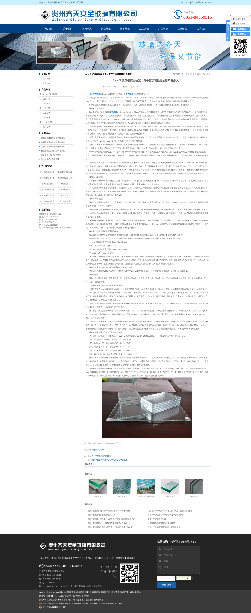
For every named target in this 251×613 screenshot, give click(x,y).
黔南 (65, 600)
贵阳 (92, 600)
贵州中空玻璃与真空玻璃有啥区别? (101, 515)
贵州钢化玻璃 (100, 592)
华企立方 (85, 596)
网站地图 (195, 2)
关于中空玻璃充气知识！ (101, 456)
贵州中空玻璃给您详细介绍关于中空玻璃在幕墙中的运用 (109, 527)
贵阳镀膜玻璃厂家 (47, 190)
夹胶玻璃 (46, 113)
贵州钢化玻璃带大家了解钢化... (53, 138)
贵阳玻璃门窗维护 (47, 195)
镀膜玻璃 (46, 117)
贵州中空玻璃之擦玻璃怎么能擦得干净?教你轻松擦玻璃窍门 (111, 519)
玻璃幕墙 (46, 103)
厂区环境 (163, 28)
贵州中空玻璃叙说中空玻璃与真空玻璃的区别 (109, 460)
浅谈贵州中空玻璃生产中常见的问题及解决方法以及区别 (170, 511)
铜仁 (69, 600)
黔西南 (60, 600)
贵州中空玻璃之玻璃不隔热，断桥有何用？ (165, 527)
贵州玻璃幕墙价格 (47, 172)
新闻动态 (87, 28)
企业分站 (185, 2)
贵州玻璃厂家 (123, 592)
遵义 (83, 600)
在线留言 (182, 28)
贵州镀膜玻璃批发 (47, 201)
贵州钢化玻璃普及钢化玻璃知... (53, 147)
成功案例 (144, 28)
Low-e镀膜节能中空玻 (146, 496)
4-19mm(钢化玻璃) (50, 94)
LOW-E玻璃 (47, 122)
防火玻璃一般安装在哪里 (51, 155)
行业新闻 (46, 83)
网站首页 (48, 28)
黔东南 (100, 600)
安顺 (88, 600)
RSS (203, 2)
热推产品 (42, 600)
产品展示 (106, 28)
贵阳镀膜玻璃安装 (65, 178)
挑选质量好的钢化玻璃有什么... (53, 151)
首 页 (188, 74)
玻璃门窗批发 (47, 184)
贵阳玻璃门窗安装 (65, 172)
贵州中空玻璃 (64, 201)
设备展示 (125, 28)
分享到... (242, 34)
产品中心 (77, 558)
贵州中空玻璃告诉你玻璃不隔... (53, 142)
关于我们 (68, 28)
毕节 (74, 600)
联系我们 (201, 28)
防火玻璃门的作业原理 (50, 159)
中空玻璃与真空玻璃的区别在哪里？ (162, 523)
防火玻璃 (46, 127)
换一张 (194, 578)
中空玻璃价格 (64, 190)
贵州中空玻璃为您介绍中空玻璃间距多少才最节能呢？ (109, 511)
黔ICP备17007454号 (47, 596)
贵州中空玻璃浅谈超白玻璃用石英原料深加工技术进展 (109, 523)
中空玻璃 (46, 108)
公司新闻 (46, 79)
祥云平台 (68, 596)
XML (210, 2)
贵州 (96, 600)
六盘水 (78, 600)
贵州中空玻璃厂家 (47, 178)
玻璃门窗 (46, 99)
